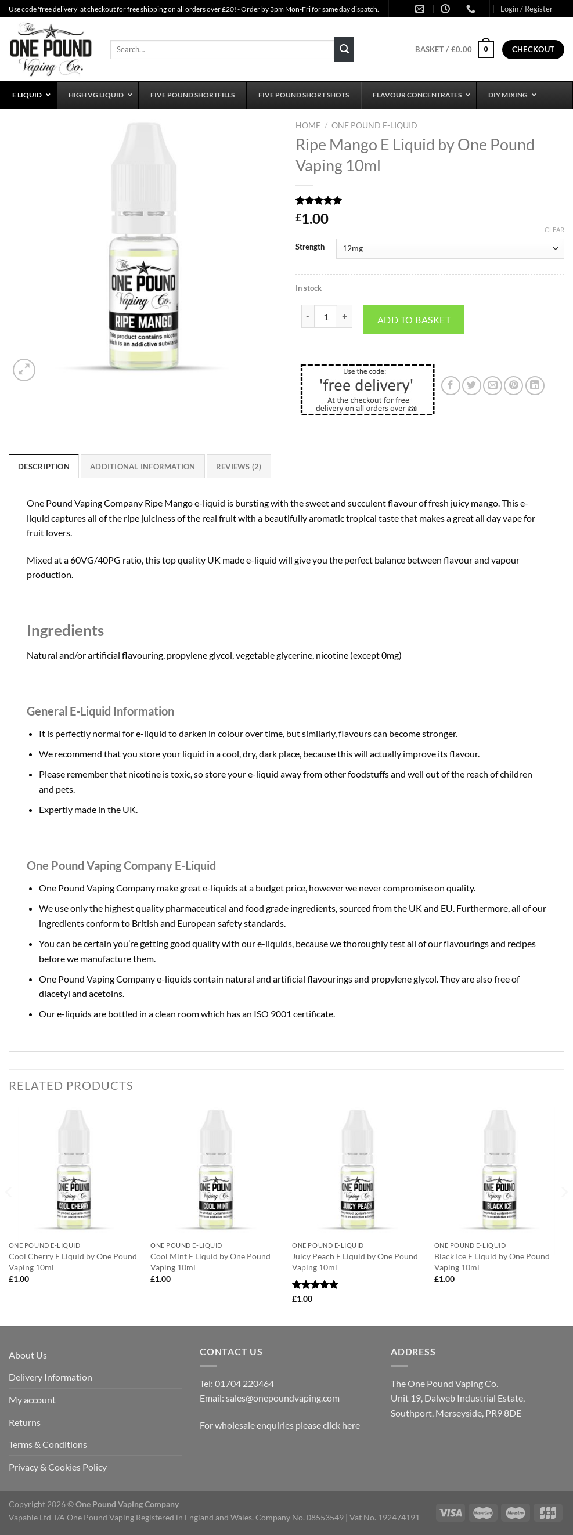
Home (307, 125)
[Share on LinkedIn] (535, 385)
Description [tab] (44, 466)
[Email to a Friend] (492, 385)
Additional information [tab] (143, 466)
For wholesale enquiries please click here (280, 1425)
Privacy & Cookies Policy (58, 1466)
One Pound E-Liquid (374, 125)
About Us (28, 1354)
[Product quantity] (325, 316)
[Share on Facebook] (450, 385)
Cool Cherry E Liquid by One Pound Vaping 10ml (73, 1261)
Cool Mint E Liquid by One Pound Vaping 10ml (210, 1261)
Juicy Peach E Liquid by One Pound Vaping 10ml (355, 1261)
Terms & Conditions (48, 1444)
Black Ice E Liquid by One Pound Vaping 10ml (492, 1261)
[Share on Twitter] (471, 385)
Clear (554, 229)
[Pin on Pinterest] (513, 385)
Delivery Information (50, 1376)
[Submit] (344, 50)
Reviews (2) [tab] (239, 466)
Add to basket (414, 319)
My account (32, 1399)
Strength (310, 247)
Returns (25, 1422)
